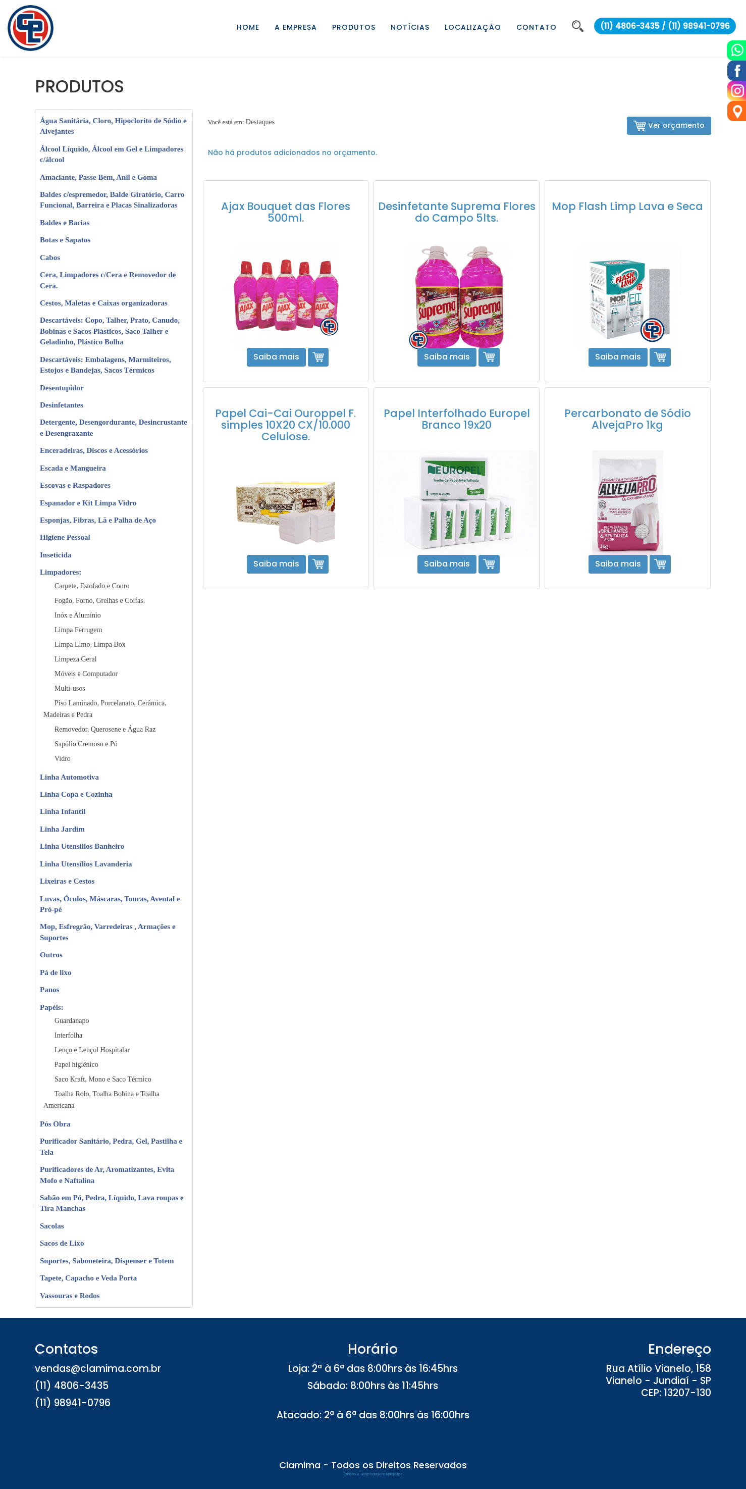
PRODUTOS (354, 27)
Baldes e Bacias (64, 223)
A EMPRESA (296, 27)
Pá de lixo (56, 972)
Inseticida (56, 555)
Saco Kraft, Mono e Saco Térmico (103, 1079)
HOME (248, 27)
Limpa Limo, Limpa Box (90, 644)
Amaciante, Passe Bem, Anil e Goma (98, 177)
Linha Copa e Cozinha (76, 794)
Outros (51, 955)
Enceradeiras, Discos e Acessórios (94, 450)
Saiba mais (276, 357)
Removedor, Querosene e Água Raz (105, 729)
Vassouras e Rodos (70, 1296)
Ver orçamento (669, 125)
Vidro (63, 758)
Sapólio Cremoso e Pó (86, 744)
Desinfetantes (61, 405)
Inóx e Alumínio (78, 615)
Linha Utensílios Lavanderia (86, 864)
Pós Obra (55, 1124)
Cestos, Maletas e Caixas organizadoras (104, 303)
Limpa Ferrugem (78, 630)
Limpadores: (60, 572)
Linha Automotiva (69, 777)
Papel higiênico (76, 1064)
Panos (49, 990)
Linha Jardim (62, 829)
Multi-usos (70, 688)
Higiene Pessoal (65, 537)
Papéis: (52, 1007)
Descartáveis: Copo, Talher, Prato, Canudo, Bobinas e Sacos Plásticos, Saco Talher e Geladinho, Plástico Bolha (110, 331)
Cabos (50, 257)
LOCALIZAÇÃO (473, 27)
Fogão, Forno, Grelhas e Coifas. (100, 600)
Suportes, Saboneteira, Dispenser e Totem (107, 1261)
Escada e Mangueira (73, 468)
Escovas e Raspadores (75, 485)
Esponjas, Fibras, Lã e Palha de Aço (98, 520)
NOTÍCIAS (410, 27)
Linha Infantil (62, 811)
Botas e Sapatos (65, 240)
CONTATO (536, 27)
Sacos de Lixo (62, 1243)
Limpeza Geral (76, 659)
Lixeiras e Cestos (67, 881)
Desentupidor (62, 388)
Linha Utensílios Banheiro (82, 846)
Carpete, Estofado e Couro (92, 586)
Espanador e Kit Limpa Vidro (88, 503)
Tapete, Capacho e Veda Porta (88, 1278)
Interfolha (68, 1035)
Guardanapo (72, 1020)
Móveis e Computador (86, 674)
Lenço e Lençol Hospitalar (92, 1050)
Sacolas (52, 1226)
